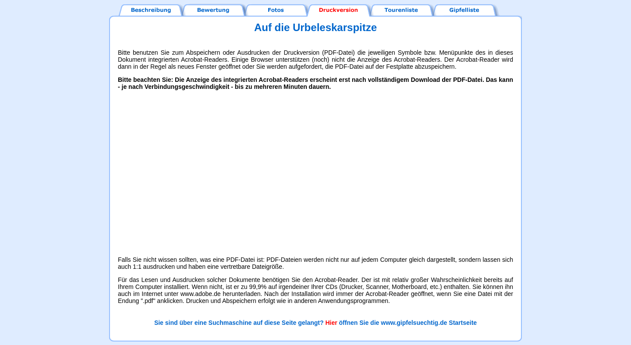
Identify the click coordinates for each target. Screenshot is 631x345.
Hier (331, 322)
